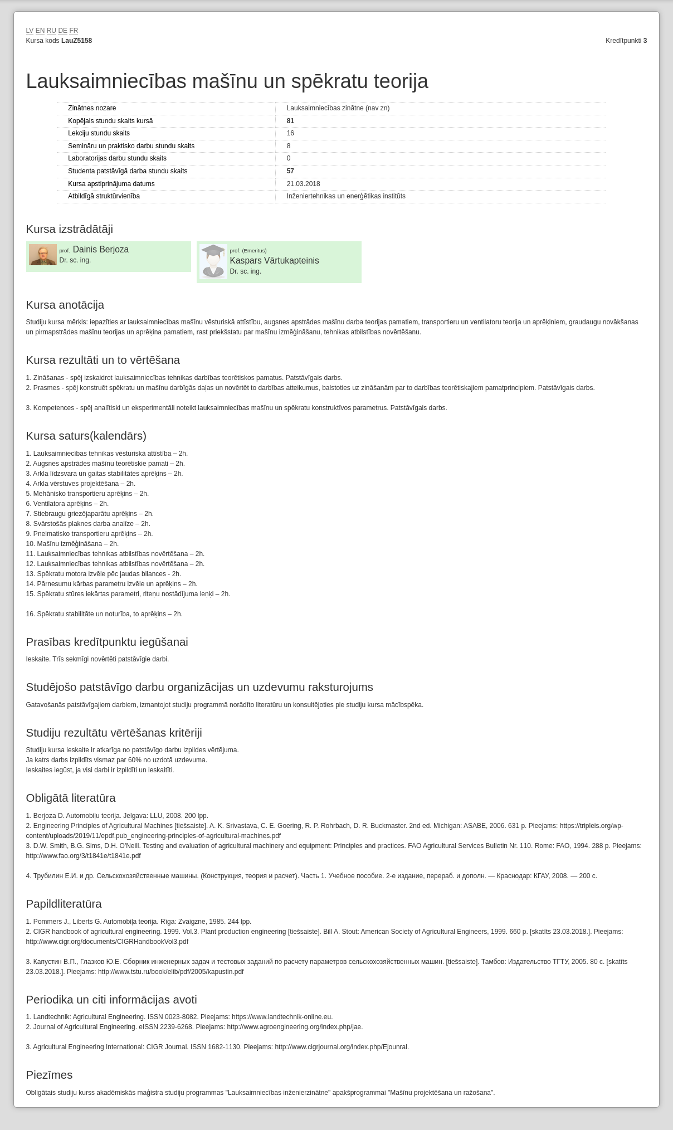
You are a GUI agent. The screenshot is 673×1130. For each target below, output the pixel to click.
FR (73, 31)
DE (62, 31)
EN (40, 31)
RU (51, 31)
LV (30, 31)
